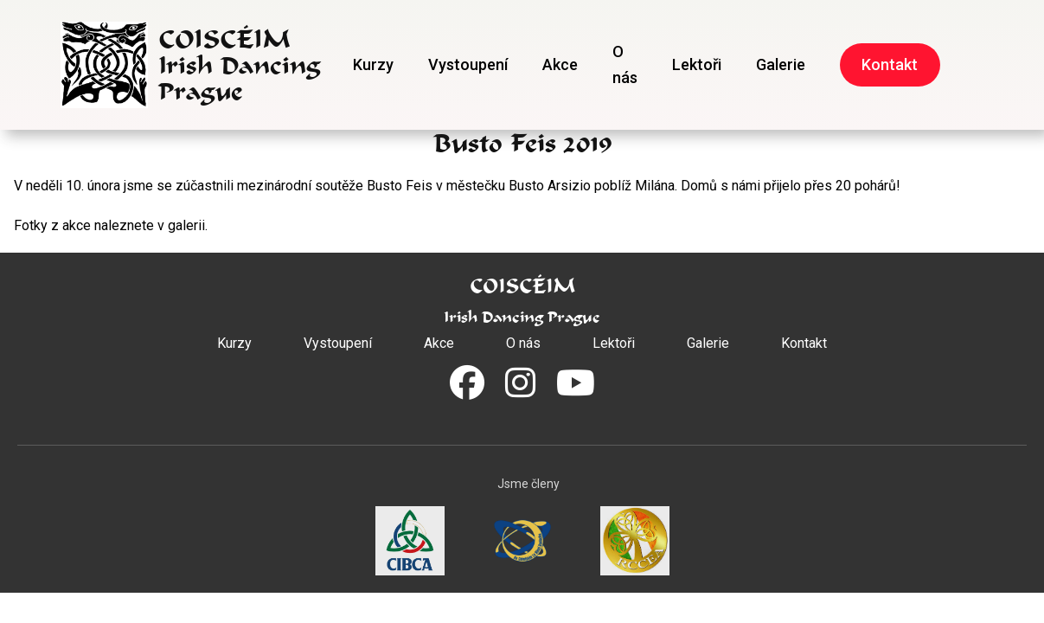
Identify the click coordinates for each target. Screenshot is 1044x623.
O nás (624, 64)
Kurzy (373, 64)
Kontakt (889, 64)
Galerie (780, 64)
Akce (560, 64)
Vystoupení (468, 64)
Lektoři (696, 64)
